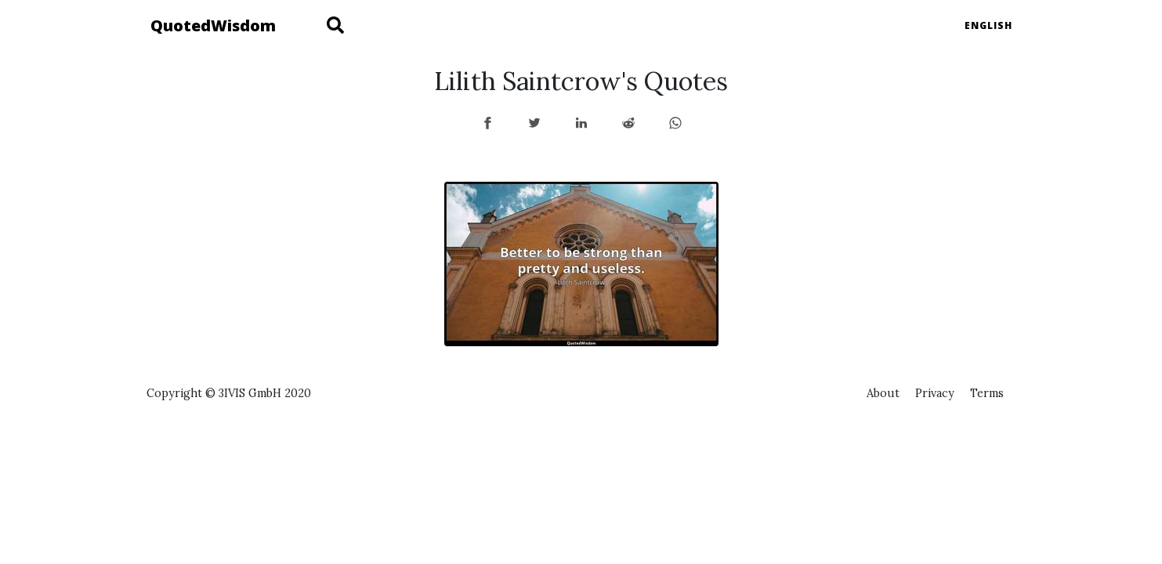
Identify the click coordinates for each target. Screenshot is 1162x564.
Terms (987, 393)
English (988, 25)
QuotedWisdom (213, 25)
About (883, 393)
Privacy (934, 393)
